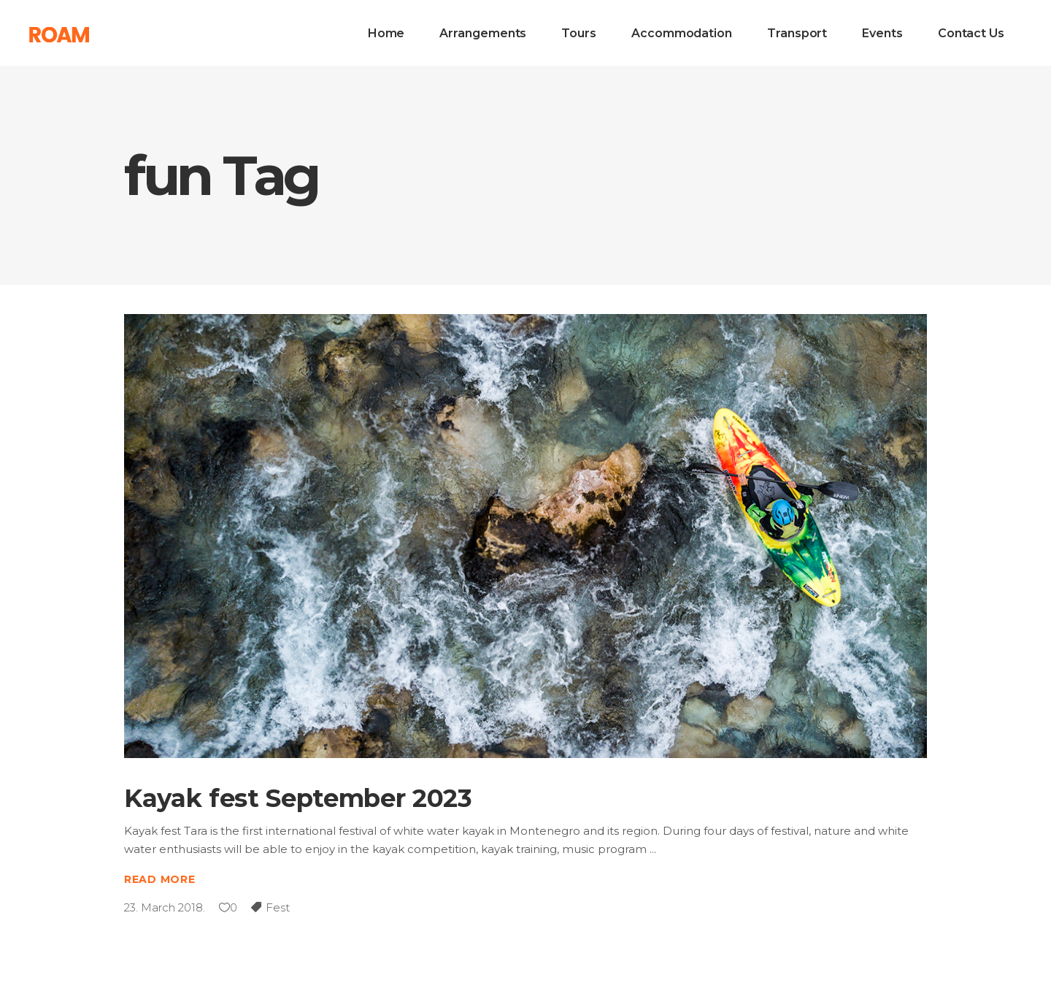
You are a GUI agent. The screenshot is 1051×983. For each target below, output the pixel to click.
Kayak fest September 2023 (298, 798)
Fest (278, 907)
